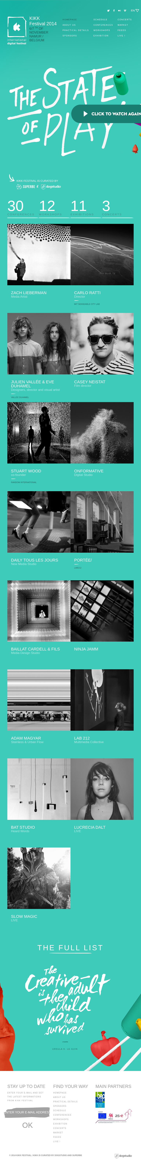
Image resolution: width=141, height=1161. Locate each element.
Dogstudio (61, 1155)
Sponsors (70, 36)
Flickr (119, 10)
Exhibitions (86, 206)
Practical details (76, 30)
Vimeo (125, 10)
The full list (70, 948)
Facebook (114, 10)
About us (69, 25)
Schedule (100, 19)
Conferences (103, 25)
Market (123, 25)
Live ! (121, 36)
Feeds (122, 30)
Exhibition (101, 36)
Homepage (70, 19)
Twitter (108, 10)
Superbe (77, 1155)
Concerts (125, 19)
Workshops (101, 30)
